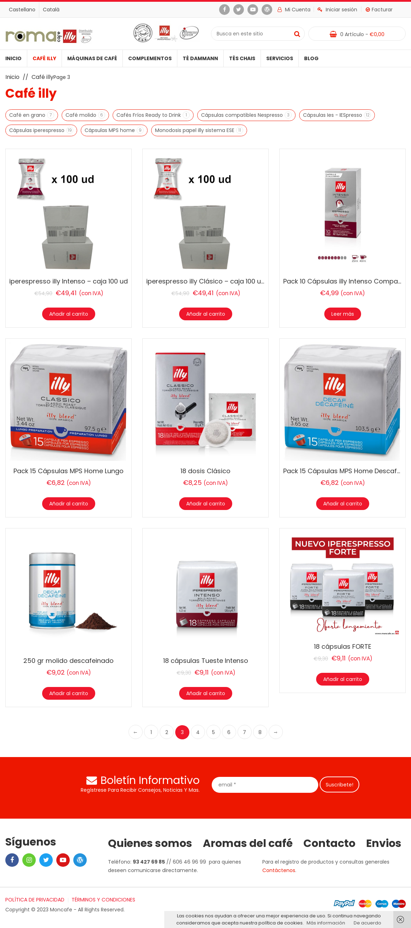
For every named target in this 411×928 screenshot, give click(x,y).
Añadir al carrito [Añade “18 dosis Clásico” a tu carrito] (205, 503)
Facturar (379, 9)
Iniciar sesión (337, 9)
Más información (326, 923)
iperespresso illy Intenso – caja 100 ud (68, 281)
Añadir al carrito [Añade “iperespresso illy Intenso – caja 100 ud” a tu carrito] (68, 313)
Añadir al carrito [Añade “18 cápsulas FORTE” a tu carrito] (342, 679)
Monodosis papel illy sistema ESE (195, 130)
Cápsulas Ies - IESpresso (333, 115)
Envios (383, 843)
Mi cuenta (294, 9)
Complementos (150, 58)
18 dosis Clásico (205, 470)
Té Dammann (200, 58)
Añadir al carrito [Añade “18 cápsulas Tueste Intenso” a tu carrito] (205, 693)
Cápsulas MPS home (111, 130)
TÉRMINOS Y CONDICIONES (103, 899)
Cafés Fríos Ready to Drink (149, 115)
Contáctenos (278, 870)
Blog (311, 58)
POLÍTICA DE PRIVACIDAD (34, 899)
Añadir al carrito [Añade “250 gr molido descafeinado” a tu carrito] (68, 693)
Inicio (13, 58)
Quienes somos (150, 843)
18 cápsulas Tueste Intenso (205, 660)
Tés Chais (242, 58)
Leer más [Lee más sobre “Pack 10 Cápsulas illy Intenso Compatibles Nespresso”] (342, 313)
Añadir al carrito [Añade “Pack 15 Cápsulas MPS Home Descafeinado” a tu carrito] (342, 503)
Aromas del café (248, 843)
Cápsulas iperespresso (37, 130)
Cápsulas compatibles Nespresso (243, 115)
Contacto (329, 843)
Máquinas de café (92, 58)
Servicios (279, 58)
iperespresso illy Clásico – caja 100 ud (205, 281)
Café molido (81, 115)
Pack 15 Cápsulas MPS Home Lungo (68, 470)
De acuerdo (367, 923)
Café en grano (28, 115)
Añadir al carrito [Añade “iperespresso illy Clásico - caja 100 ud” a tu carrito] (205, 313)
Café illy (44, 58)
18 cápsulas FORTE (342, 646)
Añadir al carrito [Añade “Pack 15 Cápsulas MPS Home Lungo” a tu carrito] (68, 503)
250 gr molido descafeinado (68, 660)
